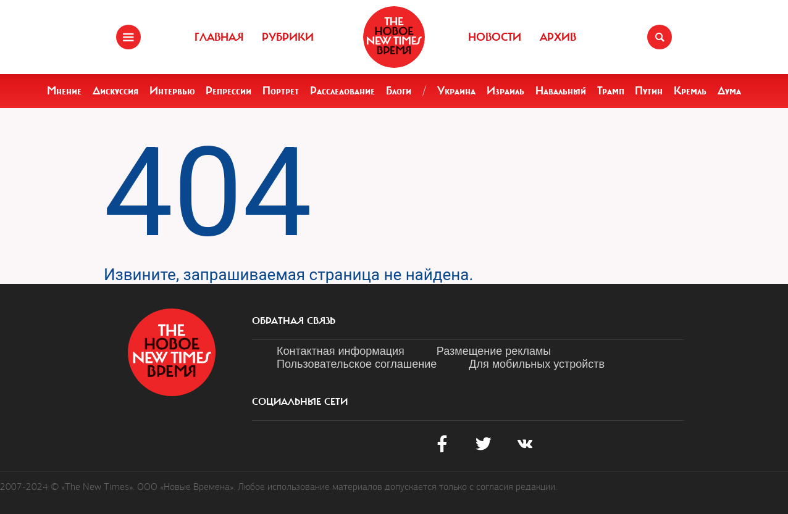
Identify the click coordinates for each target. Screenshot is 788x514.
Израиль (505, 90)
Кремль (690, 90)
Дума (729, 90)
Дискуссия (115, 90)
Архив (558, 37)
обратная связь (293, 321)
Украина (456, 90)
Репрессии (228, 90)
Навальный (560, 90)
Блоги (398, 90)
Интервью (172, 90)
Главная (219, 37)
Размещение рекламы (494, 351)
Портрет (280, 90)
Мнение (64, 90)
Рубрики (288, 37)
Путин (649, 90)
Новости (494, 37)
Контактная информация (340, 351)
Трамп (610, 90)
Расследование (342, 90)
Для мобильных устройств (537, 364)
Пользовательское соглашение (357, 364)
